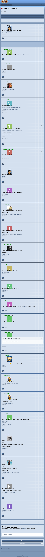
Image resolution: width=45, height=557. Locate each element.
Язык (19, 555)
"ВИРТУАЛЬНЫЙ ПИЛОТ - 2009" (14, 12)
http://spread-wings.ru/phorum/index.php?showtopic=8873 (12, 130)
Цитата (6, 38)
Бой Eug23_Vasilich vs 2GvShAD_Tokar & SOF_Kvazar (11, 107)
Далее (40, 20)
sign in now (24, 528)
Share (22, 541)
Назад (5, 20)
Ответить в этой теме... (8, 534)
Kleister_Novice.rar (26, 54)
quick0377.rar (24, 306)
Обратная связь (24, 555)
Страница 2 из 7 (22, 20)
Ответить (22, 16)
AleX (5, 11)
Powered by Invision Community (22, 556)
